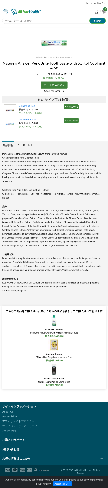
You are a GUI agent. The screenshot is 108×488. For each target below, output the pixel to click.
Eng (87, 3)
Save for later (52, 90)
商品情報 (8, 145)
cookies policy (91, 479)
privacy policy (43, 483)
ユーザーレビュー (28, 145)
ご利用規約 (9, 430)
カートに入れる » (54, 85)
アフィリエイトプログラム (18, 421)
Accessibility (9, 416)
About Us (7, 411)
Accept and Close (63, 483)
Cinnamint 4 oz (27, 105)
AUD (98, 3)
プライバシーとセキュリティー (21, 426)
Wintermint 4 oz (27, 119)
